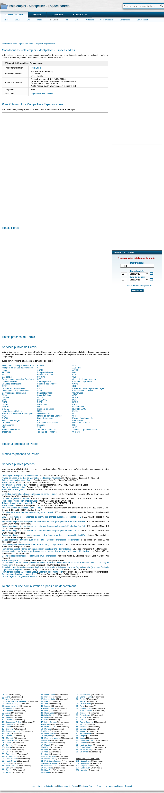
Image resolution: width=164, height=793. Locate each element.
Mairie (6, 20)
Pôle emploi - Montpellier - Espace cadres (20, 476)
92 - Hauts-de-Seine (84, 745)
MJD (74, 413)
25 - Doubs (6, 747)
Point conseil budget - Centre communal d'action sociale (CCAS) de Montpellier (36, 549)
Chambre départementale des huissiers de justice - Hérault (27, 512)
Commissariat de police (82, 391)
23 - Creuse (6, 743)
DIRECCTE (42, 400)
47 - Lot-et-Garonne (49, 722)
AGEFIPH (76, 368)
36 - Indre (44, 697)
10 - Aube (6, 715)
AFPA (39, 368)
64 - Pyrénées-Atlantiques (51, 761)
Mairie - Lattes (8, 505)
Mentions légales (116, 786)
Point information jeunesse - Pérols (17, 480)
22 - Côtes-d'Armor (9, 740)
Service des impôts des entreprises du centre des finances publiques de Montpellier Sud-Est (43, 521)
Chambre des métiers (11, 384)
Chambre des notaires (46, 384)
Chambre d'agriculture (82, 381)
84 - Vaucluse (81, 727)
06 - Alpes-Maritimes (10, 706)
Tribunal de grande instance (84, 429)
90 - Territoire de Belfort (85, 740)
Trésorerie (6, 432)
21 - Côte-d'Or (7, 738)
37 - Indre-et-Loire (48, 699)
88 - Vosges (81, 736)
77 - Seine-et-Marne (84, 711)
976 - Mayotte (81, 770)
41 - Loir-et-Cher (47, 708)
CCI (74, 377)
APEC (75, 370)
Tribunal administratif (11, 429)
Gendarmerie (125, 20)
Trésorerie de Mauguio (12, 489)
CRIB (74, 395)
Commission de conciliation (14, 393)
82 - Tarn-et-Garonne (84, 722)
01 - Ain (5, 695)
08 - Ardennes (7, 711)
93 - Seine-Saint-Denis (85, 747)
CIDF (4, 386)
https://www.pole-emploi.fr (42, 94)
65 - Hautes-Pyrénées (49, 763)
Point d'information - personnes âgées (88, 388)
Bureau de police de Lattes (13, 487)
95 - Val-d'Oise (82, 752)
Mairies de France (87, 786)
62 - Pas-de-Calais (48, 756)
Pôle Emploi (36, 68)
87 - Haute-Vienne (83, 733)
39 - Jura (44, 704)
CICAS (75, 384)
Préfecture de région (81, 423)
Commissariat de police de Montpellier (18, 574)
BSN (4, 375)
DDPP (75, 397)
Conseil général (44, 381)
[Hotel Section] (55, 281)
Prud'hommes (8, 425)
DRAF (40, 402)
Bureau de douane (45, 375)
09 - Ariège (6, 713)
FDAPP (5, 407)
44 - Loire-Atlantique (49, 715)
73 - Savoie (80, 701)
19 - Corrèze (7, 736)
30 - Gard (5, 763)
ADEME (40, 365)
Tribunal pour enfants (46, 429)
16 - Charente (7, 729)
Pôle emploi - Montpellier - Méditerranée (19, 501)
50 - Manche (46, 729)
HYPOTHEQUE (79, 409)
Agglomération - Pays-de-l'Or (14, 485)
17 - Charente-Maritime (11, 731)
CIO (74, 386)
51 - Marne (45, 731)
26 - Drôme (6, 749)
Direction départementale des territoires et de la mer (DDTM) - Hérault (32, 544)
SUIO (74, 427)
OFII (74, 416)
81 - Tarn (79, 720)
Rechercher (137, 290)
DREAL (5, 404)
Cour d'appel (77, 393)
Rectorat (41, 425)
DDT (4, 400)
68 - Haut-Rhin (47, 770)
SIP (3, 427)
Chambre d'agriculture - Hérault (15, 498)
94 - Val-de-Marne (83, 749)
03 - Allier (5, 699)
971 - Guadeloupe (83, 761)
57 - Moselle (46, 745)
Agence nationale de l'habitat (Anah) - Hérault (22, 508)
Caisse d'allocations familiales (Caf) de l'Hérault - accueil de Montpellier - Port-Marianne (41, 540)
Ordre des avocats (45, 418)
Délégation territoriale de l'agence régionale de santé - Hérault (29, 494)
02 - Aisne (6, 697)
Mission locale (43, 413)
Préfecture (90, 20)
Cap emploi (7, 377)
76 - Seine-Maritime (84, 708)
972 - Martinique (82, 763)
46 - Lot (44, 720)
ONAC (5, 418)
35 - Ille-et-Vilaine (48, 695)
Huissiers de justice (45, 409)
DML (74, 400)
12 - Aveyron (7, 720)
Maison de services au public (49, 416)
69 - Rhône (45, 772)
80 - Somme (81, 717)
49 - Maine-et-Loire (48, 727)
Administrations (14, 15)
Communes (57, 15)
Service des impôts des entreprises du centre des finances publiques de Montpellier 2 (41, 517)
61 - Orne (44, 754)
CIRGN (40, 388)
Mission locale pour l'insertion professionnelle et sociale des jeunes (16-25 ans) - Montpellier (45, 551)
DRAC (5, 402)
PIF (38, 420)
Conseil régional (44, 395)
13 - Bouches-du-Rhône (11, 722)
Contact (128, 786)
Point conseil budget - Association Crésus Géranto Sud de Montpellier (32, 572)
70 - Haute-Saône (83, 695)
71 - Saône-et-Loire (84, 697)
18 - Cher (5, 733)
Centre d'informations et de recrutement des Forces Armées (16, 389)
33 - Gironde (7, 770)
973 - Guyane (81, 766)
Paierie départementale (82, 418)
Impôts (39, 20)
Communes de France (68, 786)
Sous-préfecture (106, 20)
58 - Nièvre (45, 747)
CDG (39, 379)
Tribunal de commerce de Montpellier (18, 503)
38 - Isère (44, 701)
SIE (73, 425)
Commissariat (142, 20)
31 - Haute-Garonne (10, 766)
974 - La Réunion (83, 768)
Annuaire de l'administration (45, 786)
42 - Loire (44, 711)
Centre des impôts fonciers (84, 379)
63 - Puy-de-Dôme (48, 759)
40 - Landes (45, 706)
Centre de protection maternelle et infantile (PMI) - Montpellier (29, 556)
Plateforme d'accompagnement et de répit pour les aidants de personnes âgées (18, 367)
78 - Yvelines (81, 713)
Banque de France (45, 372)
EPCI (77, 20)
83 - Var (79, 724)
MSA (4, 416)
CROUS (5, 397)
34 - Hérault (6, 772)
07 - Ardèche (7, 708)
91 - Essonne (81, 743)
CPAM (17, 20)
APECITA (6, 372)
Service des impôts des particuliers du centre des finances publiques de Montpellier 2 (40, 531)
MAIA (39, 411)
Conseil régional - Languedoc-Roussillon (19, 576)
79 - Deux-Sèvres (83, 715)
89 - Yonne (80, 738)
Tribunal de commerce (47, 432)
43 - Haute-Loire (47, 713)
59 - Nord (44, 749)
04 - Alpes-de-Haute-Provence (14, 701)
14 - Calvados (7, 724)
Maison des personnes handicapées (17, 413)
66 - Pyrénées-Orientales (51, 766)
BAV (74, 372)
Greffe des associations (47, 423)
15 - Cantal (6, 727)
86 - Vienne (80, 731)
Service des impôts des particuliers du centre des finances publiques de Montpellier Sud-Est (43, 526)
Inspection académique (12, 411)
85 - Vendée (81, 729)
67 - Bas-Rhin (46, 768)
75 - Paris (80, 706)
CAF (28, 20)
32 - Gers (5, 768)
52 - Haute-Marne (48, 733)
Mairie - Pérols (8, 482)
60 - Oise (44, 752)
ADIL (74, 365)
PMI (66, 20)
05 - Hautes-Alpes (9, 704)
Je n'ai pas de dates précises (139, 285)
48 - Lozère (45, 724)
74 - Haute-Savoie (83, 704)
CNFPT (40, 391)
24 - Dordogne (7, 745)
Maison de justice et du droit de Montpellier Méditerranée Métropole (31, 478)
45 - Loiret (45, 717)
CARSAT (41, 377)
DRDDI (75, 402)
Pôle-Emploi (53, 20)
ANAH (40, 370)
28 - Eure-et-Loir (8, 754)
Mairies (37, 15)
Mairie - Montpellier (10, 560)
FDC (39, 407)
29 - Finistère (7, 756)
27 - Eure (5, 752)
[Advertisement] (82, 32)
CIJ (38, 386)
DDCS (40, 397)
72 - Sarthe (80, 699)
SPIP (39, 427)
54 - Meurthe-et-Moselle (50, 738)
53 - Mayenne (46, 736)
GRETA (5, 409)
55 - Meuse (45, 740)
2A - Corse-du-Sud (9, 759)
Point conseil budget (11, 420)
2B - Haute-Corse (9, 761)
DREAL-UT (42, 404)
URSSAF (76, 432)
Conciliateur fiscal (45, 393)
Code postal (80, 15)
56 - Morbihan (46, 743)
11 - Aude (6, 717)
